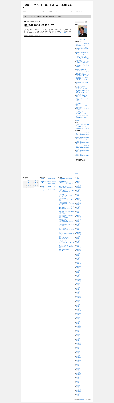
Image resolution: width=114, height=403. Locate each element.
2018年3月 (78, 306)
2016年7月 (78, 332)
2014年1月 (78, 372)
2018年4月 (78, 305)
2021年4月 (78, 258)
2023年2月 (78, 229)
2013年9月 (78, 377)
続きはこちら (77, 173)
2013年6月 (78, 381)
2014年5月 (78, 366)
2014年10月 (78, 360)
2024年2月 (78, 213)
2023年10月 (78, 219)
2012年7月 (78, 395)
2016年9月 (78, 330)
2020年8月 (78, 268)
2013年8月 (78, 378)
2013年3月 (78, 385)
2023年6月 (78, 224)
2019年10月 (78, 281)
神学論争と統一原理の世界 (81, 105)
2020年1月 (78, 277)
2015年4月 (78, 352)
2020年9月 (78, 267)
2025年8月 (78, 190)
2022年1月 (78, 246)
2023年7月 (78, 223)
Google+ (84, 39)
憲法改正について (79, 87)
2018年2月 (78, 308)
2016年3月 (78, 338)
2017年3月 (78, 322)
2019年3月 (78, 291)
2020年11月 (78, 264)
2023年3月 (78, 228)
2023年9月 (78, 220)
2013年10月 (78, 376)
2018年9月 (78, 298)
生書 (77, 104)
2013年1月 (78, 387)
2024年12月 (78, 200)
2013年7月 (78, 379)
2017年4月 (78, 321)
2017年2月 (78, 323)
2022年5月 (78, 241)
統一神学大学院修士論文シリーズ (82, 113)
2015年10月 (78, 344)
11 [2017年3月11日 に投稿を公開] (35, 182)
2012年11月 (78, 390)
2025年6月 (78, 193)
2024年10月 (78, 203)
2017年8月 (78, 315)
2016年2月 (78, 339)
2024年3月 (78, 212)
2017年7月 (78, 317)
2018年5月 (78, 304)
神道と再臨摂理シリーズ (81, 107)
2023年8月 (78, 221)
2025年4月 (78, 195)
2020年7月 (78, 270)
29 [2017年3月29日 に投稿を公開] (28, 187)
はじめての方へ (32, 16)
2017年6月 (78, 318)
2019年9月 (78, 283)
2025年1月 (78, 199)
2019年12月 (78, 279)
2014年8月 (78, 362)
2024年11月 (78, 202)
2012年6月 (78, 396)
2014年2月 (78, 370)
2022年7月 (78, 238)
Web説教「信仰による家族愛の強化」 (66, 187)
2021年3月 (78, 259)
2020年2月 (78, 276)
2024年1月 (78, 215)
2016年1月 (78, 340)
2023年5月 (78, 225)
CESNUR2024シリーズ (80, 45)
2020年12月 (78, 263)
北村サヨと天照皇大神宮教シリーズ (66, 213)
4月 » (38, 189)
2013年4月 (78, 383)
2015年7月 (78, 348)
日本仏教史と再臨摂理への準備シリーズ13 (39, 25)
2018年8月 (78, 300)
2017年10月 (78, 313)
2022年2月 (78, 245)
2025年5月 (78, 194)
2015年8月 (78, 347)
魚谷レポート (79, 120)
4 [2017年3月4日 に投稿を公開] (35, 180)
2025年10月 (78, 187)
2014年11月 (78, 359)
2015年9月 (78, 345)
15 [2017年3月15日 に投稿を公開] (28, 184)
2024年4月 (78, 211)
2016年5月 (78, 335)
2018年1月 (78, 309)
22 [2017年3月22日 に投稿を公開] (28, 185)
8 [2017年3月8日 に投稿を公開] (28, 182)
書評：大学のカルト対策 (81, 96)
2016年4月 (78, 336)
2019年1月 (78, 293)
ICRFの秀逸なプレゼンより (81, 47)
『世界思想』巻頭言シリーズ (82, 67)
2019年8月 (78, 284)
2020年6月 (78, 271)
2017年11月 (78, 311)
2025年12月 (78, 185)
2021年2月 (78, 260)
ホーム (25, 16)
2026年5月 (78, 178)
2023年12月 (78, 216)
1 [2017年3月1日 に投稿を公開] (28, 180)
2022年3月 (78, 244)
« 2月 (24, 189)
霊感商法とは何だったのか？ (82, 117)
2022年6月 (78, 240)
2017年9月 (78, 314)
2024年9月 (78, 204)
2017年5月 (78, 319)
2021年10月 (78, 250)
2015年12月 (78, 342)
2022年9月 (78, 236)
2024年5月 (78, 210)
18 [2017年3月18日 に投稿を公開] (35, 184)
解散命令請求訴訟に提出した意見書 (66, 246)
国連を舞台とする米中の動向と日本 (66, 215)
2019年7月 (78, 285)
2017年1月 (78, 325)
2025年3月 (78, 196)
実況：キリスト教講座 (80, 86)
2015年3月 (78, 353)
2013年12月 (78, 373)
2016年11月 (78, 327)
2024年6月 (78, 208)
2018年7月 (78, 301)
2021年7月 (78, 254)
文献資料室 (51, 16)
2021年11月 (78, 249)
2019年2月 (78, 292)
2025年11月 (78, 186)
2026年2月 (78, 182)
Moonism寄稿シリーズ (80, 51)
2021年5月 (78, 257)
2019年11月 (78, 280)
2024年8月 (78, 206)
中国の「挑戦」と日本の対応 (82, 75)
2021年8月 (78, 253)
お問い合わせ (58, 16)
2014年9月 (78, 361)
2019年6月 (78, 287)
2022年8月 (78, 237)
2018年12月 (78, 294)
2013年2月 (78, 386)
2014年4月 (78, 368)
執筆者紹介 (39, 16)
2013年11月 (78, 374)
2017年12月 (78, 310)
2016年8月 (78, 331)
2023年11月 (78, 217)
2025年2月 (78, 198)
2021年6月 (78, 255)
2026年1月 (78, 183)
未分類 (77, 100)
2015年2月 (78, 355)
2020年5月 (78, 272)
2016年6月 (78, 334)
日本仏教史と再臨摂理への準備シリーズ (37, 35)
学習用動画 (45, 16)
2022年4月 (78, 242)
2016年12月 (78, 326)
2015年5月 (78, 351)
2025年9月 (78, 189)
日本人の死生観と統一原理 (81, 88)
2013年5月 (78, 382)
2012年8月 (78, 394)
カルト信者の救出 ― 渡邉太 (81, 126)
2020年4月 (78, 274)
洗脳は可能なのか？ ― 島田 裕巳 (82, 128)
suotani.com (81, 399)
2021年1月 (78, 262)
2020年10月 (78, 266)
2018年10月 (78, 297)
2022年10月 (78, 234)
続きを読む (64, 32)
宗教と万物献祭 (79, 84)
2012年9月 (78, 393)
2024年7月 (78, 207)
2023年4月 (78, 227)
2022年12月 (78, 232)
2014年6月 (78, 365)
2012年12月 (78, 389)
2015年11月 (78, 343)
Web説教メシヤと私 (80, 54)
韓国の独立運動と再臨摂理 (81, 118)
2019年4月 (78, 289)
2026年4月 (78, 179)
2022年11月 (78, 233)
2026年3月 (78, 181)
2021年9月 (78, 251)
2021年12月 (78, 247)
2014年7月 (78, 364)
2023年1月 (78, 230)
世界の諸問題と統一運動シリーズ (82, 74)
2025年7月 (78, 191)
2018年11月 (78, 296)
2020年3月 (78, 275)
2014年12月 (78, 357)
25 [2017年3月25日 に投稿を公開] (35, 185)
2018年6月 (78, 302)
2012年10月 (78, 391)
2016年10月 (78, 328)
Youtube (80, 39)
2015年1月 (78, 356)
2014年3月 (78, 369)
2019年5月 (78, 288)
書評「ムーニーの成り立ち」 (82, 95)
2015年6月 (78, 349)
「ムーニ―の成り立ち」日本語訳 (82, 61)
